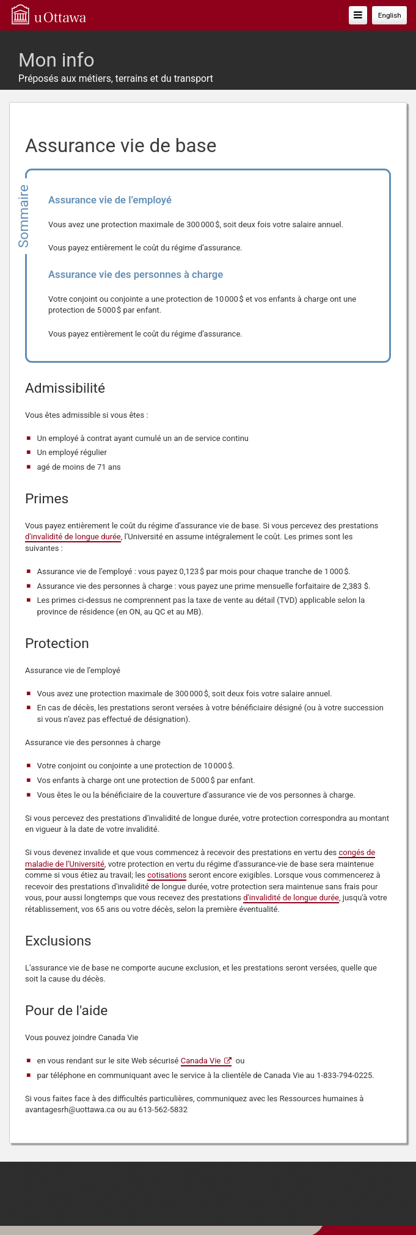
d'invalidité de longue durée (73, 536)
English (389, 15)
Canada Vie (201, 1060)
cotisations (166, 875)
